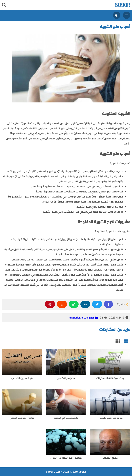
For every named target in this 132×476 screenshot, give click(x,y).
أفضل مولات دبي (66, 378)
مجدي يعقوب (110, 458)
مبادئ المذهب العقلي (22, 418)
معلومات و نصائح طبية (81, 317)
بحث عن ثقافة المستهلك (110, 378)
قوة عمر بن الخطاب (22, 378)
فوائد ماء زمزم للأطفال (110, 418)
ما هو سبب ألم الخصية (66, 418)
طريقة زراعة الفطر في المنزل (66, 458)
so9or (122, 5)
